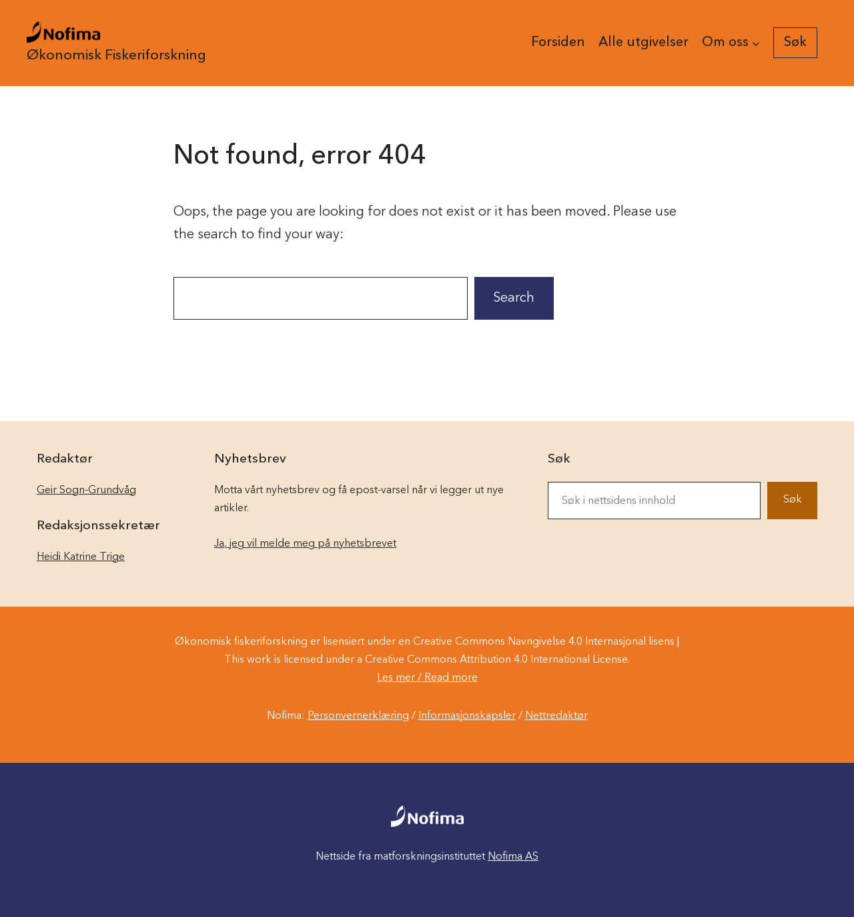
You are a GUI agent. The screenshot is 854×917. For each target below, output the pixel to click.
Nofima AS (513, 857)
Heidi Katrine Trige (81, 557)
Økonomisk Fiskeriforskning (116, 56)
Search (513, 298)
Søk (792, 500)
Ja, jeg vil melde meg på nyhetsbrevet (305, 544)
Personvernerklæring (358, 716)
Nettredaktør (556, 716)
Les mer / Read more (427, 678)
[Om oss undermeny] (756, 43)
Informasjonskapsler (467, 716)
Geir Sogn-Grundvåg (86, 490)
